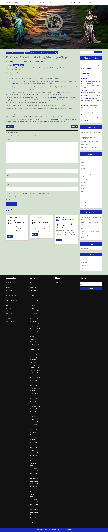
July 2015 (33, 401)
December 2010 (34, 507)
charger (42, 94)
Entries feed (84, 262)
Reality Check (84, 194)
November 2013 (34, 422)
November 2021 (34, 352)
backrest (43, 121)
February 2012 (34, 471)
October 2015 (34, 396)
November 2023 (35, 311)
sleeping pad (55, 119)
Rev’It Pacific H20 (54, 98)
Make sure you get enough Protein (89, 147)
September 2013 (35, 427)
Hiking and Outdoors (86, 179)
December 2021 (34, 349)
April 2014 (33, 414)
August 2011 (33, 486)
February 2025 (34, 293)
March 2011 (33, 499)
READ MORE (10, 237)
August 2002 (34, 515)
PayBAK (83, 185)
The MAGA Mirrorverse (86, 144)
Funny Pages (84, 120)
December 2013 (34, 419)
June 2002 (33, 520)
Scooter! (36, 217)
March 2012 (33, 468)
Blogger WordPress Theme (43, 530)
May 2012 (33, 463)
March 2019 (33, 380)
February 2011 (34, 502)
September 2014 (35, 406)
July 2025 (33, 282)
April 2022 (33, 339)
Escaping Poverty (42, 2)
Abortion (83, 159)
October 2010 (34, 512)
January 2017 (34, 385)
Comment (9, 139)
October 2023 (34, 313)
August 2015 (34, 398)
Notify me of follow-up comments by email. (19, 197)
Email (8, 175)
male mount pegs (27, 89)
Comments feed (85, 265)
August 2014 (34, 409)
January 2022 (34, 347)
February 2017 (34, 383)
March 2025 (33, 290)
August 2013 (34, 429)
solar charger (56, 92)
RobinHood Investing (86, 95)
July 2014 (33, 411)
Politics (82, 191)
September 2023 (35, 316)
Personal (83, 188)
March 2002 (33, 525)
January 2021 (34, 365)
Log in (82, 260)
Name (8, 166)
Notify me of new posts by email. (16, 200)
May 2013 (33, 437)
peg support (73, 87)
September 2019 (35, 378)
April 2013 (33, 440)
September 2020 (35, 373)
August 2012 (34, 455)
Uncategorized (84, 205)
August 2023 (34, 318)
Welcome (9, 2)
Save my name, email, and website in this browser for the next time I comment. (29, 193)
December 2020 (35, 367)
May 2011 (33, 494)
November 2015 (34, 393)
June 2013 (33, 434)
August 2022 (34, 331)
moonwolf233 (84, 231)
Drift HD (32, 116)
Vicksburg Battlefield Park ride (65, 219)
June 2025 (33, 285)
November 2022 (35, 326)
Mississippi (83, 182)
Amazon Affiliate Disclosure (88, 63)
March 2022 (33, 342)
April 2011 (33, 496)
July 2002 (33, 517)
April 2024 (33, 303)
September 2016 (35, 388)
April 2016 (33, 391)
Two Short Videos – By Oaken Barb (89, 217)
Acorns (89, 68)
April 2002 (33, 522)
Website (8, 184)
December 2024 (35, 295)
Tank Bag (28, 94)
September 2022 (35, 329)
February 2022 (34, 344)
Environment (84, 168)
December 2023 (35, 308)
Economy (83, 165)
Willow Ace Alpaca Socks (87, 98)
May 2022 (33, 336)
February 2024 (34, 305)
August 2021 (34, 357)
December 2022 (35, 324)
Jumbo (52, 81)
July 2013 (33, 432)
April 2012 (33, 465)
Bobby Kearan (84, 222)
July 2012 (33, 458)
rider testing (12, 83)
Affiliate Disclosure (19, 2)
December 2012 (34, 450)
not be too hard (54, 89)
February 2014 (34, 416)
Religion (83, 197)
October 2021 (34, 354)
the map (18, 68)
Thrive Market (84, 115)
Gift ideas (83, 171)
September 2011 (35, 484)
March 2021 (33, 362)
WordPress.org (84, 268)
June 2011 (33, 491)
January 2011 (34, 504)
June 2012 (33, 460)
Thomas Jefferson (85, 203)
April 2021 (33, 360)
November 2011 (34, 478)
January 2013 (34, 447)
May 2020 (33, 375)
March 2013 (33, 442)
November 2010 (34, 509)
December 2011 (34, 476)
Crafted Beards (85, 78)
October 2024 (34, 298)
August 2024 (34, 300)
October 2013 (34, 424)
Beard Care (83, 162)
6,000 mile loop (54, 78)
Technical (83, 200)
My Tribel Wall (85, 105)
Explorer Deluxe (19, 111)
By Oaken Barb (54, 34)
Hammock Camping (86, 174)
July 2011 (33, 489)
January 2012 (34, 473)
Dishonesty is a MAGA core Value (89, 141)
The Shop (52, 2)
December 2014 (34, 403)
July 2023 (33, 321)
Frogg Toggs (9, 100)
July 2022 (33, 334)
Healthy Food (84, 177)
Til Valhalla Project (86, 81)
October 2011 (34, 481)
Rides (27, 53)
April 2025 (33, 287)
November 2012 (34, 453)
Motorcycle (20, 53)
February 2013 (34, 445)
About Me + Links (31, 2)
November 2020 (35, 370)
